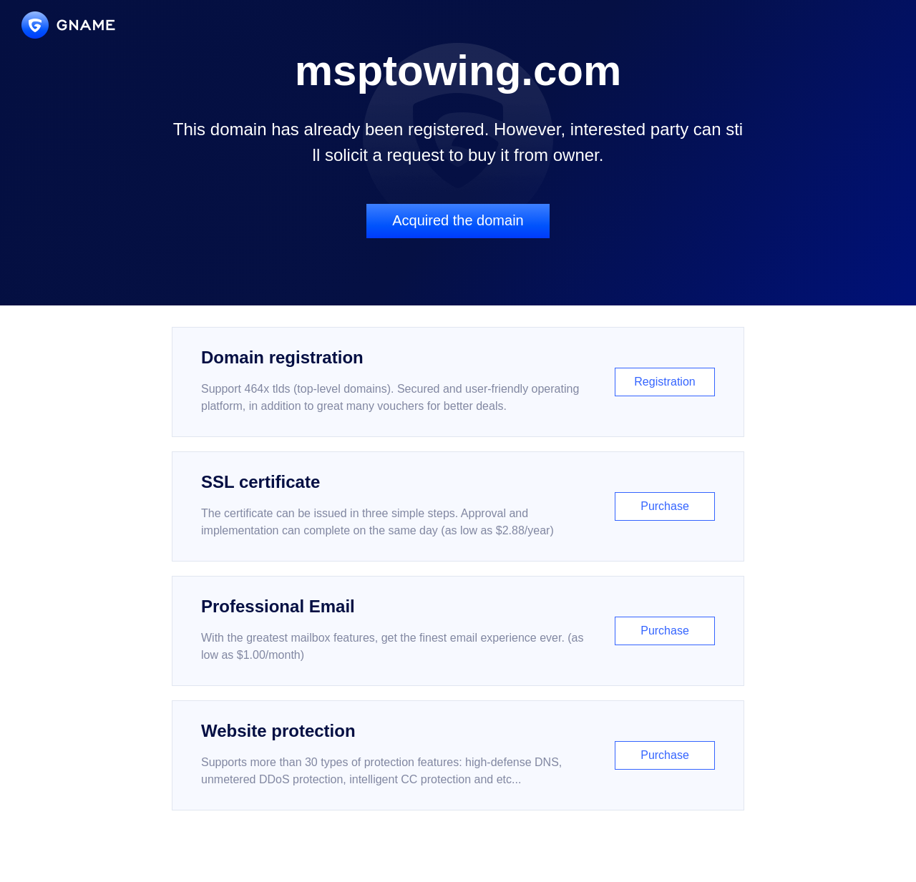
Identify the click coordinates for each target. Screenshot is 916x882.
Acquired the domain (457, 220)
